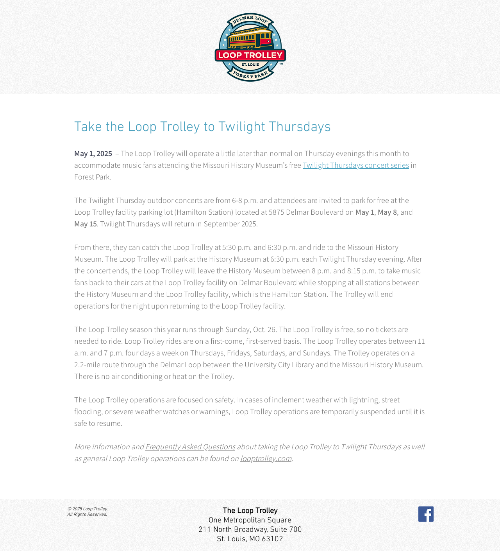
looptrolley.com (265, 458)
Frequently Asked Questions (190, 447)
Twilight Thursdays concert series (356, 165)
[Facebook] (426, 514)
